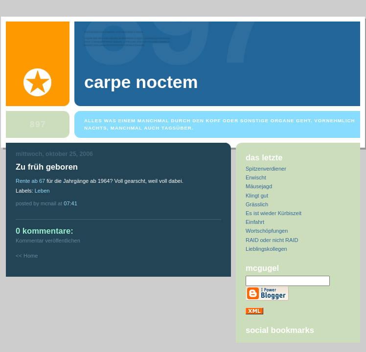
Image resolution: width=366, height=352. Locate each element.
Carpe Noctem (141, 82)
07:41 (70, 203)
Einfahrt (255, 222)
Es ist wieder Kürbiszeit (273, 213)
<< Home (27, 256)
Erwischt (256, 177)
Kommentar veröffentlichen (48, 240)
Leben (42, 191)
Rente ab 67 (30, 181)
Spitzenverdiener (266, 169)
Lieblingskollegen (266, 249)
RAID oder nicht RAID (272, 240)
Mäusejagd (259, 186)
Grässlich (257, 204)
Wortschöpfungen (267, 231)
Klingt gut (257, 195)
